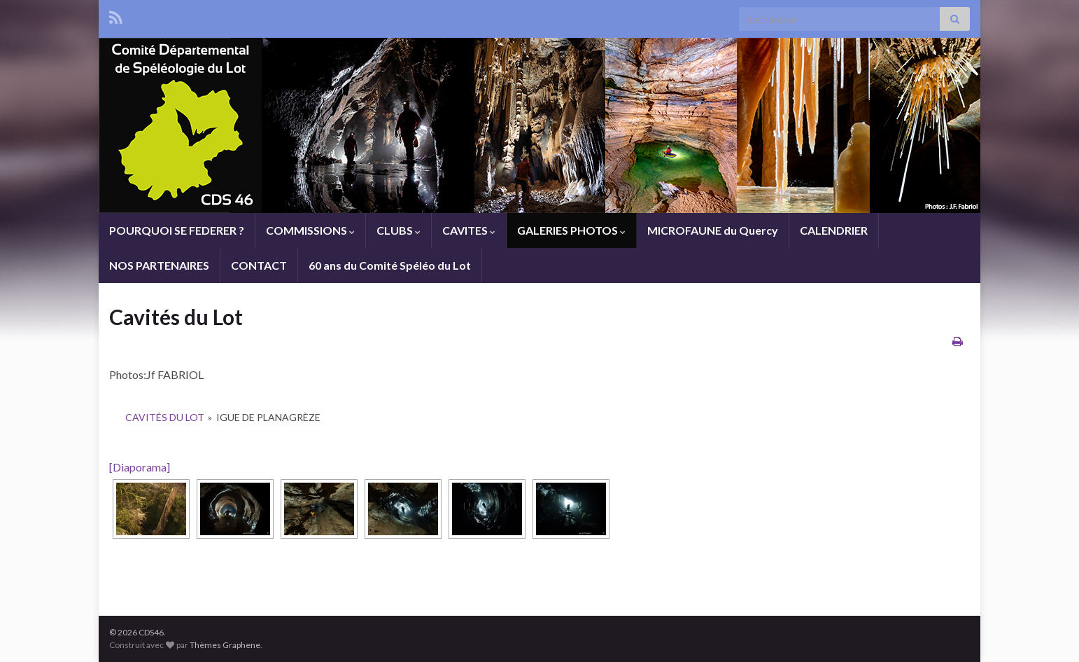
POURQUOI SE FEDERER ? (176, 230)
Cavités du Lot (164, 417)
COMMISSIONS (310, 230)
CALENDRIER (834, 230)
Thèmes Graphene (225, 645)
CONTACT (259, 265)
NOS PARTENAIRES (159, 265)
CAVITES (468, 230)
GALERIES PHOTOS (571, 230)
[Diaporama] (139, 467)
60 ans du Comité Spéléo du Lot (390, 265)
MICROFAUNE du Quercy (712, 230)
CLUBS (398, 230)
